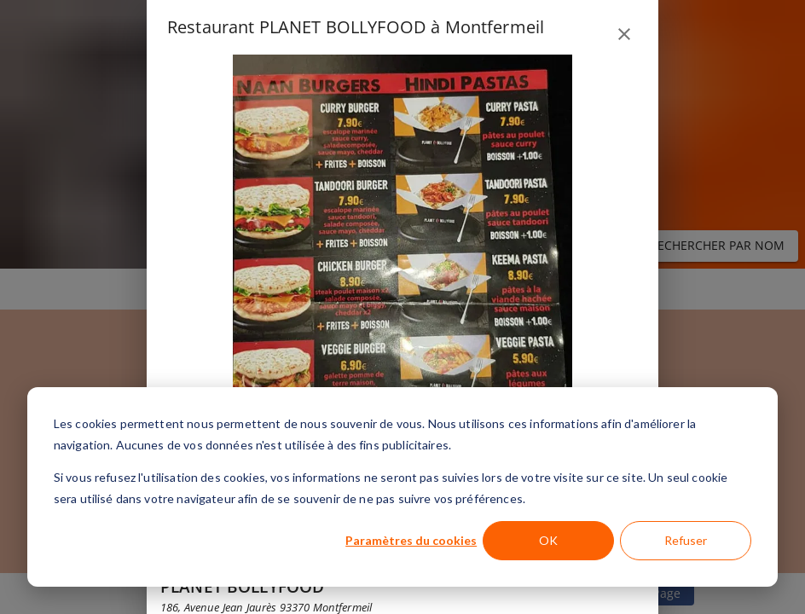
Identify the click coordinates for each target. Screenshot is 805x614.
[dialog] (402, 487)
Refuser (685, 540)
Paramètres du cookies (411, 540)
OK (548, 540)
